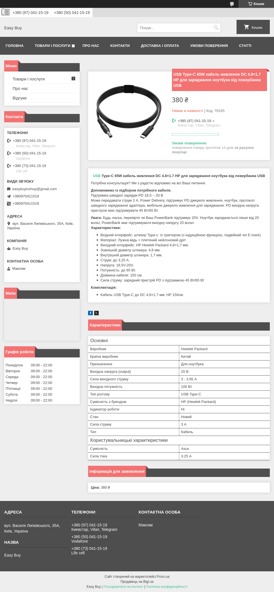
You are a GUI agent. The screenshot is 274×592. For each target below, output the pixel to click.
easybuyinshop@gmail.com (34, 189)
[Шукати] (216, 28)
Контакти (120, 46)
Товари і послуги (52, 46)
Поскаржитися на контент (123, 587)
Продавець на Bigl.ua (137, 582)
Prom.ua (163, 577)
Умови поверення (209, 46)
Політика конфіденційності (167, 587)
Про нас (90, 46)
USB (96, 176)
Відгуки (20, 98)
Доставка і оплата (160, 46)
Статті (245, 46)
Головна (14, 46)
